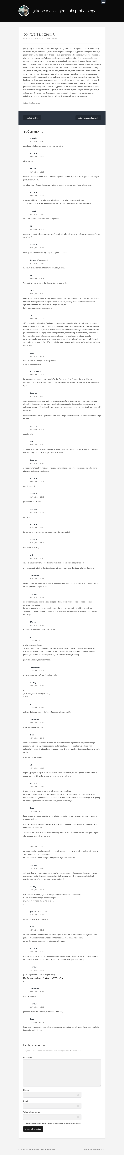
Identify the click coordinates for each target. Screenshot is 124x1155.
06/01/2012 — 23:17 (37, 445)
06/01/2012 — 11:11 (37, 157)
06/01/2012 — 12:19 (37, 196)
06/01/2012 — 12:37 (37, 229)
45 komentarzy (50, 39)
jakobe (38, 39)
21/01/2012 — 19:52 (37, 1007)
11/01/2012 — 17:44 (37, 707)
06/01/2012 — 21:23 (37, 375)
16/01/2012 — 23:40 (37, 847)
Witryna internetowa (31, 1112)
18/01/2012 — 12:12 (37, 952)
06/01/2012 (27, 39)
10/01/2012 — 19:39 (37, 670)
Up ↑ (104, 1149)
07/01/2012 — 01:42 (37, 528)
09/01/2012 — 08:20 (37, 625)
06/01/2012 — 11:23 (37, 172)
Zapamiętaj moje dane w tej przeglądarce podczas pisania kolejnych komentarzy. (53, 1123)
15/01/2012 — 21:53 (37, 786)
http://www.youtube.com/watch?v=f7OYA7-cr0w (43, 978)
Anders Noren (96, 1149)
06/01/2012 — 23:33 (37, 463)
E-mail (25, 1101)
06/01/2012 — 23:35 (37, 497)
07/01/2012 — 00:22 (37, 512)
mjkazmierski (36, 371)
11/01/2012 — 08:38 (37, 686)
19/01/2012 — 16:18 (37, 970)
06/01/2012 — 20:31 (37, 319)
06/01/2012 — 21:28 (37, 396)
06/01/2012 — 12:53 (37, 248)
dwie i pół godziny (32, 118)
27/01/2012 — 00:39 (37, 1022)
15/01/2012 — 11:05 (37, 768)
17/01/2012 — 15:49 (37, 890)
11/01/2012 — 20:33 (37, 723)
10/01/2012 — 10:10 (37, 640)
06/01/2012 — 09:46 (37, 141)
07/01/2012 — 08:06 (37, 558)
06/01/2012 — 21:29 (37, 429)
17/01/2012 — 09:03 (37, 868)
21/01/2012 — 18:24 (37, 992)
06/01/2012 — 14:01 (37, 263)
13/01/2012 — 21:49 (37, 738)
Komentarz (28, 1057)
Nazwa (26, 1090)
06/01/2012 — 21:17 (37, 356)
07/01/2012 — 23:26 (37, 579)
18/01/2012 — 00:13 (37, 930)
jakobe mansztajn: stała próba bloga (65, 11)
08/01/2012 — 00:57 (37, 597)
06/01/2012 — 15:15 (37, 278)
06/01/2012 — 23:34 (37, 482)
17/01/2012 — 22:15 (37, 915)
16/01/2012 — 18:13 (37, 811)
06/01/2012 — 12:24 (37, 214)
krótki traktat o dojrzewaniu (88, 118)
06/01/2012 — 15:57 (37, 294)
